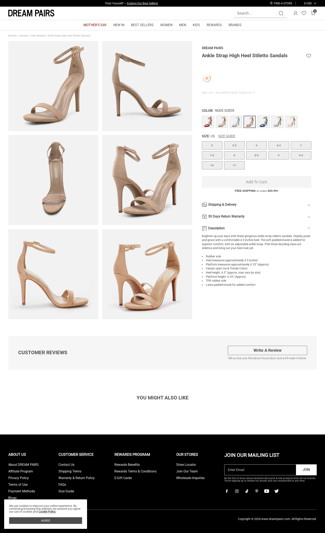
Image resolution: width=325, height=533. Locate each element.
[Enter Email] (260, 470)
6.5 (279, 145)
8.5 (257, 155)
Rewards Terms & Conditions (135, 471)
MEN (182, 25)
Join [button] (306, 470)
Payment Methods (21, 491)
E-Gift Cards (123, 478)
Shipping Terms (69, 471)
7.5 (212, 155)
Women (13, 35)
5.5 (234, 145)
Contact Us (66, 464)
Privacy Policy (18, 478)
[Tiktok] (246, 491)
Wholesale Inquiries (190, 478)
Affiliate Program (20, 471)
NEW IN (118, 25)
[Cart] (312, 13)
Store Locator (186, 464)
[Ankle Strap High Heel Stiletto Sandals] (208, 122)
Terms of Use (18, 484)
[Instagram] (236, 491)
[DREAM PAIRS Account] (295, 13)
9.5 (301, 155)
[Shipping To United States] (305, 3)
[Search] (281, 13)
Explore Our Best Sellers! (142, 3)
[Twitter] (276, 491)
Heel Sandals (38, 35)
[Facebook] (226, 491)
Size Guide (226, 136)
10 (212, 165)
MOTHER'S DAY (95, 25)
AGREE (45, 520)
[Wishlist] (303, 13)
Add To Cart (256, 181)
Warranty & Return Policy (76, 478)
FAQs (62, 484)
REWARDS (214, 25)
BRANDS (235, 25)
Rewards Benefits (127, 464)
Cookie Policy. (47, 511)
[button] (308, 3)
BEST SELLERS (142, 25)
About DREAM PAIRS (23, 464)
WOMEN (166, 25)
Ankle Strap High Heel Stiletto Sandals (69, 35)
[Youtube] (266, 491)
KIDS (196, 25)
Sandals (24, 35)
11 (234, 165)
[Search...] (258, 13)
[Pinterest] (256, 491)
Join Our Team (187, 471)
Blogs (12, 498)
